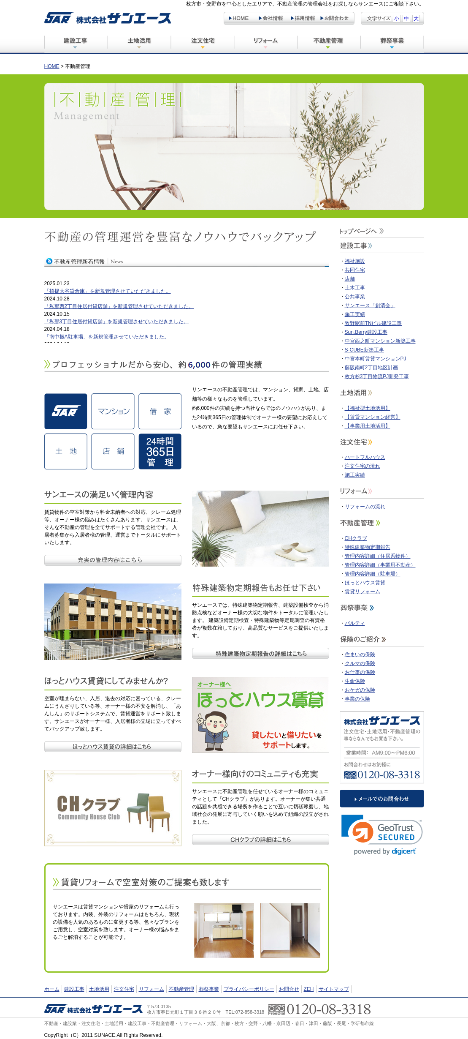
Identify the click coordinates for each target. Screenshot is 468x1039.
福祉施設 (355, 261)
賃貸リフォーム (362, 591)
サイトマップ (334, 989)
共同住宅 (355, 270)
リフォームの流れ (365, 507)
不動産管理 (181, 989)
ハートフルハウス (365, 457)
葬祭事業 (209, 989)
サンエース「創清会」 (370, 305)
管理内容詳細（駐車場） (372, 574)
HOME (52, 66)
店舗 (350, 279)
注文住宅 (124, 989)
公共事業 (355, 297)
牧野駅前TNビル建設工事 (373, 323)
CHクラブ (356, 538)
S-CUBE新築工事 (364, 350)
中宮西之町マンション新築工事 (380, 341)
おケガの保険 (360, 690)
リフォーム (151, 989)
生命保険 (355, 681)
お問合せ (289, 989)
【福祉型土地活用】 (367, 408)
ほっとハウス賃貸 (365, 583)
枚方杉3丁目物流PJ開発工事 (377, 376)
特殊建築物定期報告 (367, 547)
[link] (382, 835)
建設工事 (74, 989)
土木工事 (355, 288)
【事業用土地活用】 (367, 426)
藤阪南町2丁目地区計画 (371, 368)
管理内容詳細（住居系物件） (378, 556)
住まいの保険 (360, 654)
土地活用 (99, 989)
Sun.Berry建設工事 (366, 332)
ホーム (52, 989)
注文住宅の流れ (362, 466)
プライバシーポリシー (249, 989)
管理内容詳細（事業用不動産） (380, 565)
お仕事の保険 (360, 672)
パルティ (355, 623)
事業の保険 (357, 699)
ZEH (309, 989)
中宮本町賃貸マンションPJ (375, 359)
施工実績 (355, 314)
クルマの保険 (360, 663)
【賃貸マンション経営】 (372, 417)
